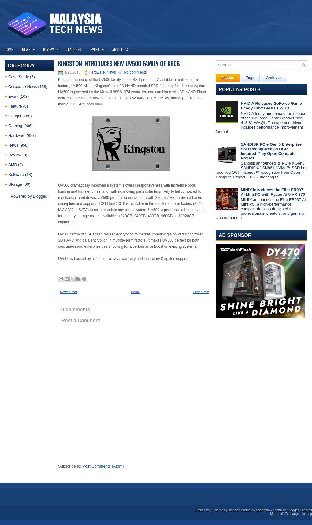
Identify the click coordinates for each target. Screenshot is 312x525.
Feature (15, 106)
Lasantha (263, 510)
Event (99, 47)
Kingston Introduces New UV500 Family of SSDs (119, 63)
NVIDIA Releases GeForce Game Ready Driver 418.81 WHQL (271, 105)
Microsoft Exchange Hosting (291, 514)
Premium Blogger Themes (292, 510)
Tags (250, 78)
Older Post (201, 292)
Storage (15, 184)
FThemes (218, 510)
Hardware (16, 135)
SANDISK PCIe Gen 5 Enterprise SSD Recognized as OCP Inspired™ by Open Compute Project (271, 151)
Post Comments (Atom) (103, 466)
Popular (228, 78)
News (30, 47)
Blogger (39, 196)
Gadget (14, 116)
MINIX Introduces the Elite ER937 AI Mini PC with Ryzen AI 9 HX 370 (273, 192)
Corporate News (22, 86)
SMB (12, 164)
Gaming (15, 125)
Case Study (18, 77)
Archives (274, 78)
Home (9, 49)
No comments (135, 72)
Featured (73, 49)
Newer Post (68, 292)
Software (16, 174)
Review (52, 47)
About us (120, 49)
